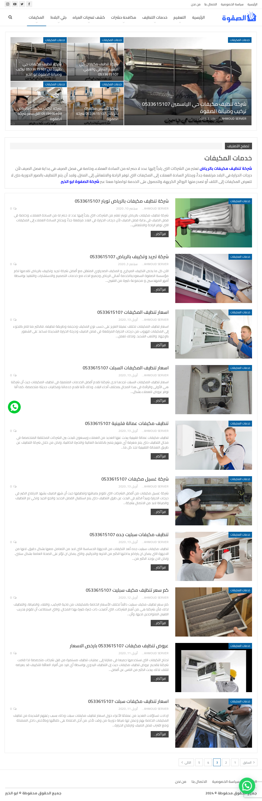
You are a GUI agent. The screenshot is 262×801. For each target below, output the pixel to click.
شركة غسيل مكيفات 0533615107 (135, 479)
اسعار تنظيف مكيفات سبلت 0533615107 (128, 701)
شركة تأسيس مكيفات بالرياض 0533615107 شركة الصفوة (97, 113)
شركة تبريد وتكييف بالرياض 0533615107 (129, 256)
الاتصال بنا (210, 4)
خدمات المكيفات (240, 40)
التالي (186, 762)
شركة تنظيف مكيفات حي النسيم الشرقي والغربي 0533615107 (98, 69)
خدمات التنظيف (154, 17)
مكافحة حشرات (123, 17)
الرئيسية (252, 4)
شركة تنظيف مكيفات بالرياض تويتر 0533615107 (122, 201)
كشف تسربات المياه (89, 17)
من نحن (196, 4)
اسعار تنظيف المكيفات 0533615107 (133, 312)
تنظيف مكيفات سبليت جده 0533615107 (129, 534)
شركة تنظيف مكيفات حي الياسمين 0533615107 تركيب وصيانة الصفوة (194, 107)
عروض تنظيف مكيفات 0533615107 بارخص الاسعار (119, 645)
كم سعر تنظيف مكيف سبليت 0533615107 (127, 590)
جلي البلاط (58, 17)
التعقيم (179, 17)
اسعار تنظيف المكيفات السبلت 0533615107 (126, 367)
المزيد (39, 17)
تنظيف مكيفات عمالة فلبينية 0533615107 (127, 423)
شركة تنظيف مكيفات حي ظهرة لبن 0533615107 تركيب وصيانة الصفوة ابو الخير (39, 69)
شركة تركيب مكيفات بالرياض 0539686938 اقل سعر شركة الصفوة (39, 113)
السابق (249, 762)
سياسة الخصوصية (232, 4)
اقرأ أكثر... (160, 234)
